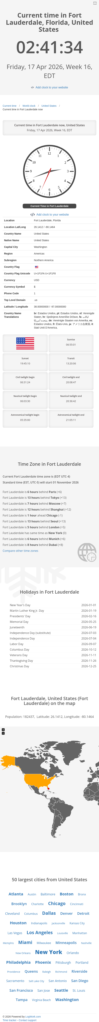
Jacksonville (58, 923)
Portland (81, 962)
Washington (67, 999)
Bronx (82, 894)
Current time (9, 105)
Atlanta (16, 893)
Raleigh (46, 971)
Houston (18, 922)
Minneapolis (66, 942)
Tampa (22, 999)
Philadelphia (18, 962)
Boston (66, 893)
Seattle (61, 990)
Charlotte (37, 904)
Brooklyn (19, 903)
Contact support (27, 1020)
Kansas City (77, 923)
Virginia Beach (41, 1000)
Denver (66, 913)
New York (48, 952)
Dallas (49, 913)
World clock (29, 105)
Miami (25, 942)
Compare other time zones (20, 551)
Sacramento (15, 981)
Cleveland (12, 913)
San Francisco (21, 990)
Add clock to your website (52, 87)
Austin (32, 894)
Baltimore (48, 894)
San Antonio (58, 981)
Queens (31, 971)
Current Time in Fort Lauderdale (50, 206)
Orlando (73, 953)
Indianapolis (39, 923)
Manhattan (79, 933)
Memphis (8, 943)
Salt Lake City (36, 981)
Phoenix (43, 962)
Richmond (61, 971)
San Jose (43, 990)
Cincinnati (76, 904)
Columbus (31, 914)
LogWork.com (33, 1016)
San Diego (79, 980)
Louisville (62, 933)
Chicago (57, 903)
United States (48, 105)
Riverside (79, 971)
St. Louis (79, 990)
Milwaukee (44, 943)
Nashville (86, 943)
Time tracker (9, 1020)
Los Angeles (40, 932)
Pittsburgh (63, 962)
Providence (13, 971)
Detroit (83, 913)
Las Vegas (15, 933)
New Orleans (23, 953)
